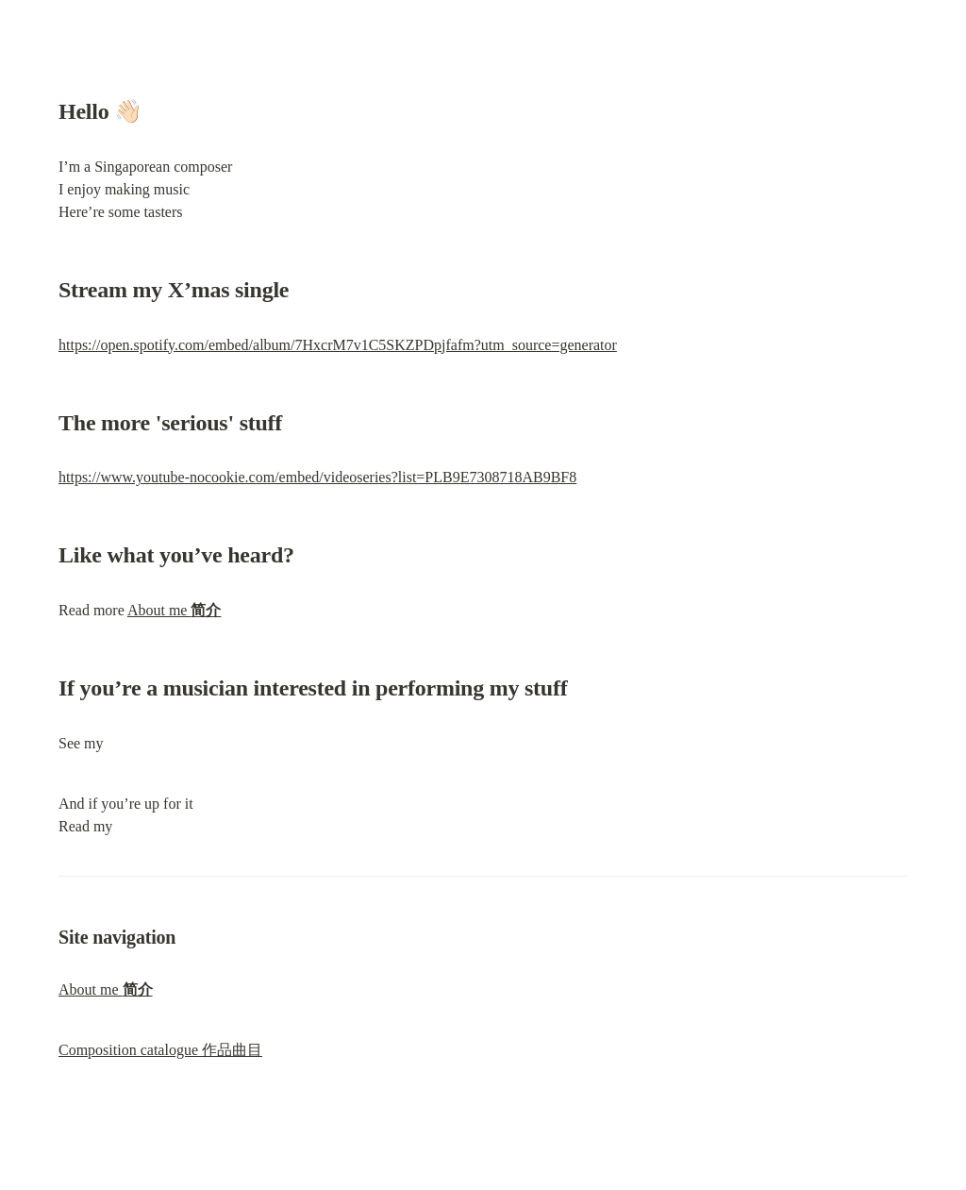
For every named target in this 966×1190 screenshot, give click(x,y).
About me (174, 610)
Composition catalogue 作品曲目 (160, 1050)
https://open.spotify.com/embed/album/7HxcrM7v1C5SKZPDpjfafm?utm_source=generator (337, 345)
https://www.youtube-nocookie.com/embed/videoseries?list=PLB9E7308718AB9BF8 (317, 477)
